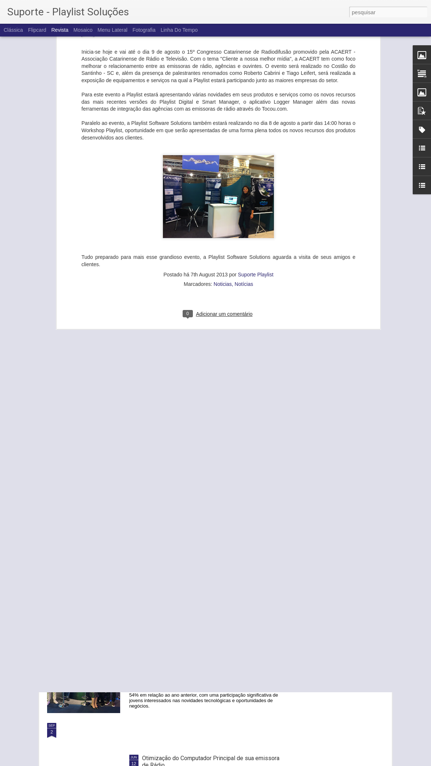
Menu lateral (112, 30)
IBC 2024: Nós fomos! (170, 560)
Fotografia (144, 30)
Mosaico (82, 30)
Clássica (13, 30)
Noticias (223, 183)
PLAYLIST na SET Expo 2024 (179, 643)
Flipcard (37, 30)
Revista (59, 30)
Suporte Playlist (255, 173)
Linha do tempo (179, 30)
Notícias (243, 183)
